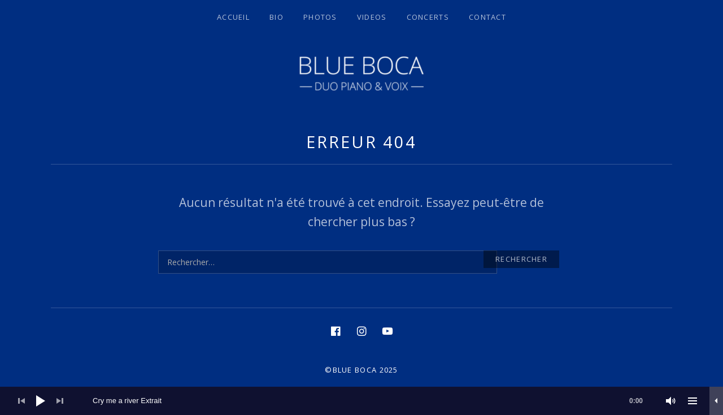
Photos (320, 17)
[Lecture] (41, 401)
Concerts (428, 17)
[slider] (373, 401)
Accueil (233, 17)
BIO (276, 17)
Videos (372, 17)
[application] (361, 401)
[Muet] (671, 401)
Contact (487, 17)
